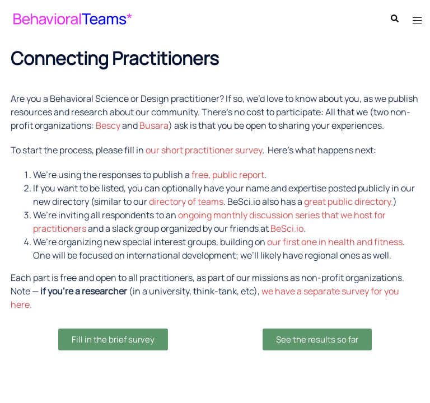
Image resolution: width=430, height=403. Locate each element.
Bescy (108, 125)
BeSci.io (286, 228)
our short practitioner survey (204, 150)
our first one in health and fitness (335, 242)
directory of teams (186, 201)
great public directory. (348, 201)
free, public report (227, 174)
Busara (154, 125)
